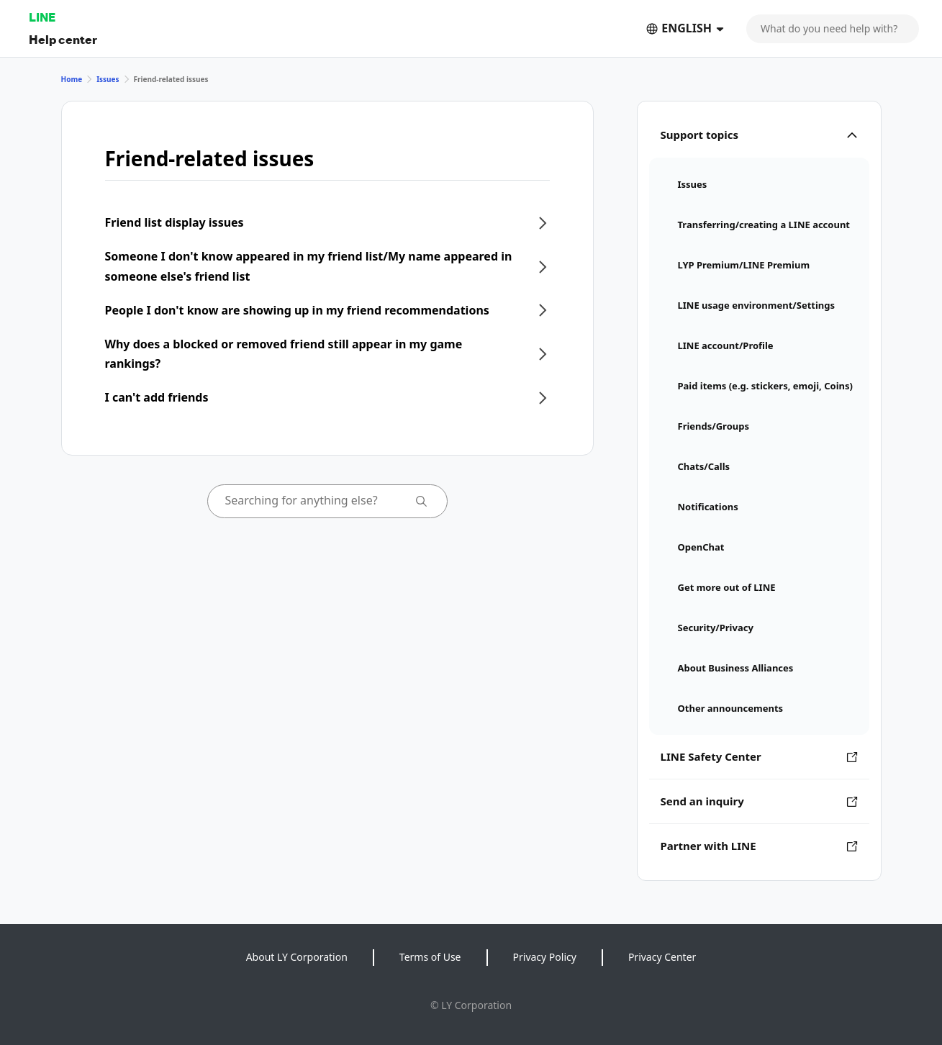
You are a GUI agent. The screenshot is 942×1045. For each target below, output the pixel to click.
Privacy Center (662, 957)
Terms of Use (430, 957)
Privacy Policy (544, 957)
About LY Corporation (297, 957)
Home (72, 79)
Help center (63, 39)
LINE (42, 16)
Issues (107, 79)
